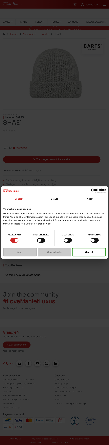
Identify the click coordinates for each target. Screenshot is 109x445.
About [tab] (90, 199)
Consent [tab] (19, 199)
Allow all (89, 252)
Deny (20, 252)
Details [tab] (54, 199)
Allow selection (54, 252)
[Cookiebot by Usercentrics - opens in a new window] (93, 190)
